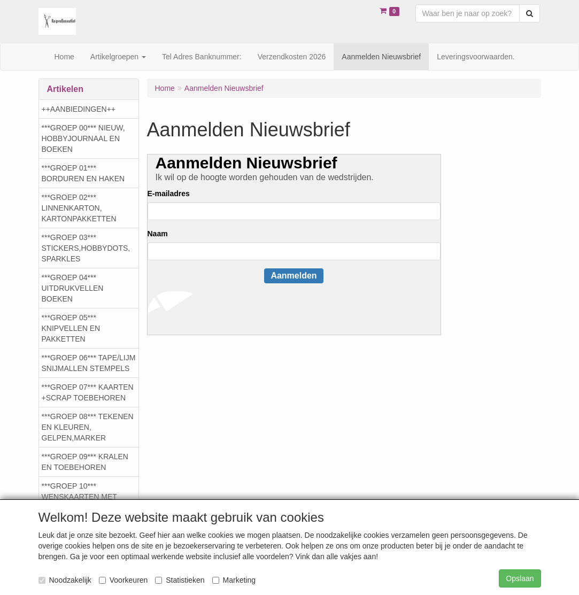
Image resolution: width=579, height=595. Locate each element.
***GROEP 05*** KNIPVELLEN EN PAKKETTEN (71, 328)
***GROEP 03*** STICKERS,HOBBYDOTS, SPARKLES (86, 248)
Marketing (234, 580)
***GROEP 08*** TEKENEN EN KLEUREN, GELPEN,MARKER (88, 427)
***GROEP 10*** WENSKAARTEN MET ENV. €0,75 (79, 497)
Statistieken (179, 580)
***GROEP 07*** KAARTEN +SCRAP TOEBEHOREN (88, 392)
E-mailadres (169, 193)
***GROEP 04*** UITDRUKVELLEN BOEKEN (73, 288)
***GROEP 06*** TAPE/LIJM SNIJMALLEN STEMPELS (89, 363)
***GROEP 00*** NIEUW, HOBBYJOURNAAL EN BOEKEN (83, 138)
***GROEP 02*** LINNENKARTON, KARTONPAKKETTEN (79, 208)
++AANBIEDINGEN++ (79, 109)
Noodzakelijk (64, 580)
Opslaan (520, 578)
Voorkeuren (123, 580)
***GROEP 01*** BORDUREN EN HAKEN (83, 173)
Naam (158, 233)
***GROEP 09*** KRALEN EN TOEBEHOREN (85, 462)
